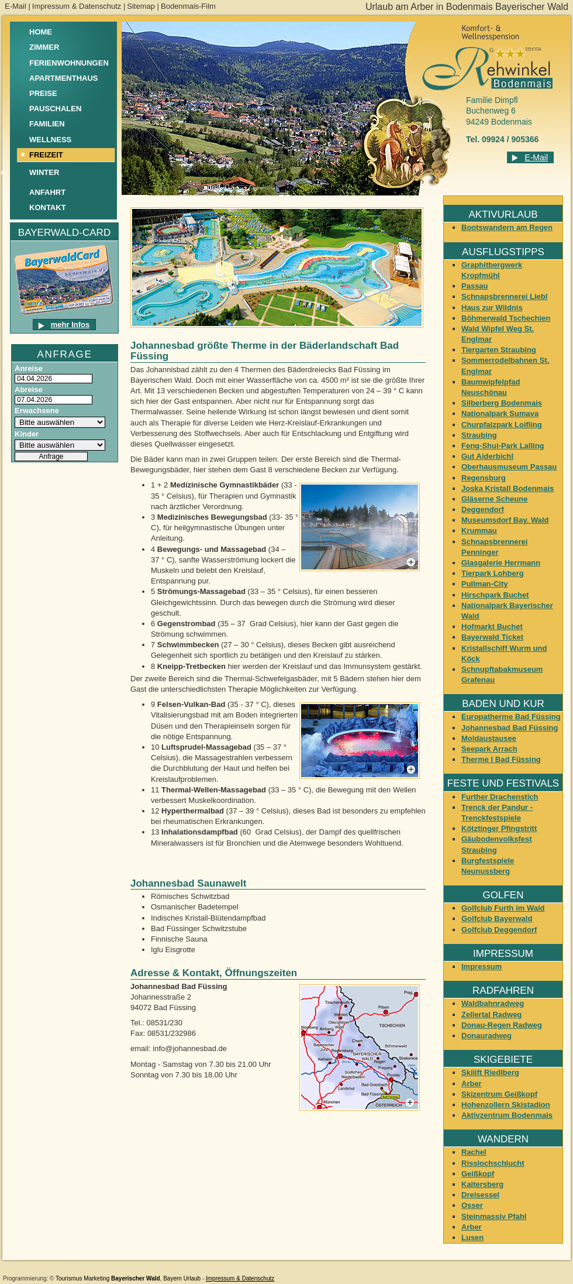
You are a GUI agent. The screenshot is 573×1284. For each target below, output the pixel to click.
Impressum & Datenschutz (76, 6)
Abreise (29, 389)
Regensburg (483, 477)
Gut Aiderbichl (487, 456)
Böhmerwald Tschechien (505, 318)
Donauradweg (486, 1035)
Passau (474, 285)
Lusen (472, 1237)
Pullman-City (484, 583)
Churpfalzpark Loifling (501, 424)
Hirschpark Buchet (495, 594)
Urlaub (192, 1278)
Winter (44, 172)
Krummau (479, 530)
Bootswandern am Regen (507, 227)
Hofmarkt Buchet (492, 626)
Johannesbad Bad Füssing (509, 727)
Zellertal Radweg (491, 1014)
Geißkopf (477, 1173)
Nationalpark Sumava (500, 413)
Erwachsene (37, 410)
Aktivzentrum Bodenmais (507, 1115)
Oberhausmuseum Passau (509, 466)
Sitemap (141, 6)
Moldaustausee (488, 738)
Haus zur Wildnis (492, 307)
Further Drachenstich (499, 796)
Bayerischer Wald (135, 1278)
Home (40, 32)
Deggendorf (482, 509)
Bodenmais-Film (188, 6)
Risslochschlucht (492, 1163)
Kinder (27, 434)
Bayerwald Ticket (492, 637)
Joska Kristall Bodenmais (507, 488)
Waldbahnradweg (492, 1003)
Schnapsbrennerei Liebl (504, 296)
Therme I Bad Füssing (501, 759)
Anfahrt (47, 192)
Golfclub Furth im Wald (503, 908)
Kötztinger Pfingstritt (499, 828)
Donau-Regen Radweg (501, 1025)
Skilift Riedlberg (490, 1072)
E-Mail (15, 6)
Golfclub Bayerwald (496, 918)
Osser (472, 1205)
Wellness (50, 139)
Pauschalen (55, 108)
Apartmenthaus (63, 78)
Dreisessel (480, 1194)
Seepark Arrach (489, 748)
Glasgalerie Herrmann (500, 562)
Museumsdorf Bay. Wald (505, 520)
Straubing (479, 435)
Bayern (172, 1278)
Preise (43, 93)
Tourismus (69, 1278)
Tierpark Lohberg (492, 573)
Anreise (29, 368)
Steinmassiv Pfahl (493, 1216)
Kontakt (47, 207)
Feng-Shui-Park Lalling (502, 445)
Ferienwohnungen (69, 63)
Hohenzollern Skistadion (505, 1104)
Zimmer (44, 47)
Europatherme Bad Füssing (511, 716)
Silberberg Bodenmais (501, 403)
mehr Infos (70, 324)
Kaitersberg (482, 1184)
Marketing (96, 1278)
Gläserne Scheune (494, 499)
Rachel (473, 1152)
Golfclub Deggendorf (499, 929)
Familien (47, 123)
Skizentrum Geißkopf (499, 1094)
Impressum (481, 966)
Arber (471, 1083)
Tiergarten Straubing (498, 349)
